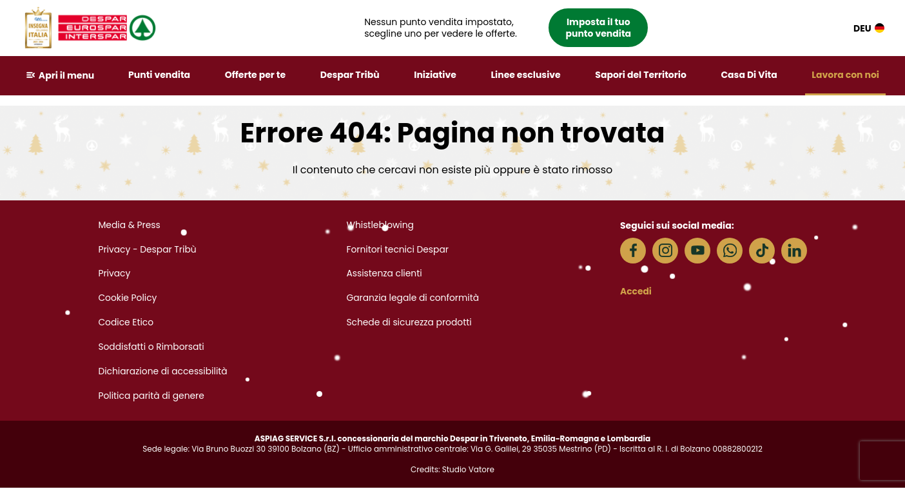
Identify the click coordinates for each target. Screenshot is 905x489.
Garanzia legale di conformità (413, 298)
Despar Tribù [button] (350, 74)
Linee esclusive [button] (526, 74)
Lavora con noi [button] (845, 74)
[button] (507, 28)
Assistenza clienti (384, 274)
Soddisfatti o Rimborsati (151, 347)
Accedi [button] (636, 291)
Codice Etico (126, 323)
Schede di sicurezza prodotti (409, 323)
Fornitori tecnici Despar (398, 250)
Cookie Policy (127, 298)
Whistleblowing (380, 225)
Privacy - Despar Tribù (147, 250)
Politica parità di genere (151, 396)
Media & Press (129, 225)
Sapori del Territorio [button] (641, 74)
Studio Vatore (468, 471)
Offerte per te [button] (256, 74)
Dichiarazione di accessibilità (163, 372)
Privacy (114, 274)
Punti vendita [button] (160, 74)
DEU (868, 28)
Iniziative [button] (435, 74)
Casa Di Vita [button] (749, 74)
